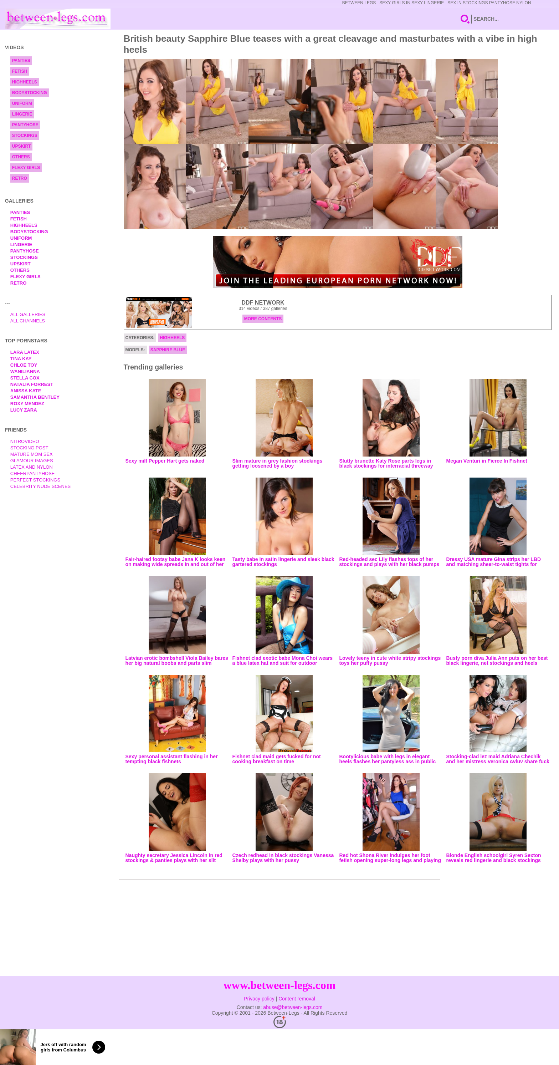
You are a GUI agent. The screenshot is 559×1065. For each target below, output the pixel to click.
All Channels (27, 320)
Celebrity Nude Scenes (40, 486)
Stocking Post (29, 447)
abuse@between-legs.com (292, 1007)
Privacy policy (259, 999)
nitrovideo (24, 441)
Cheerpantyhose (32, 473)
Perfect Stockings (35, 480)
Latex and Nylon (31, 467)
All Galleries (28, 314)
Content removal (296, 999)
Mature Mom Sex (31, 454)
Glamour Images (31, 460)
